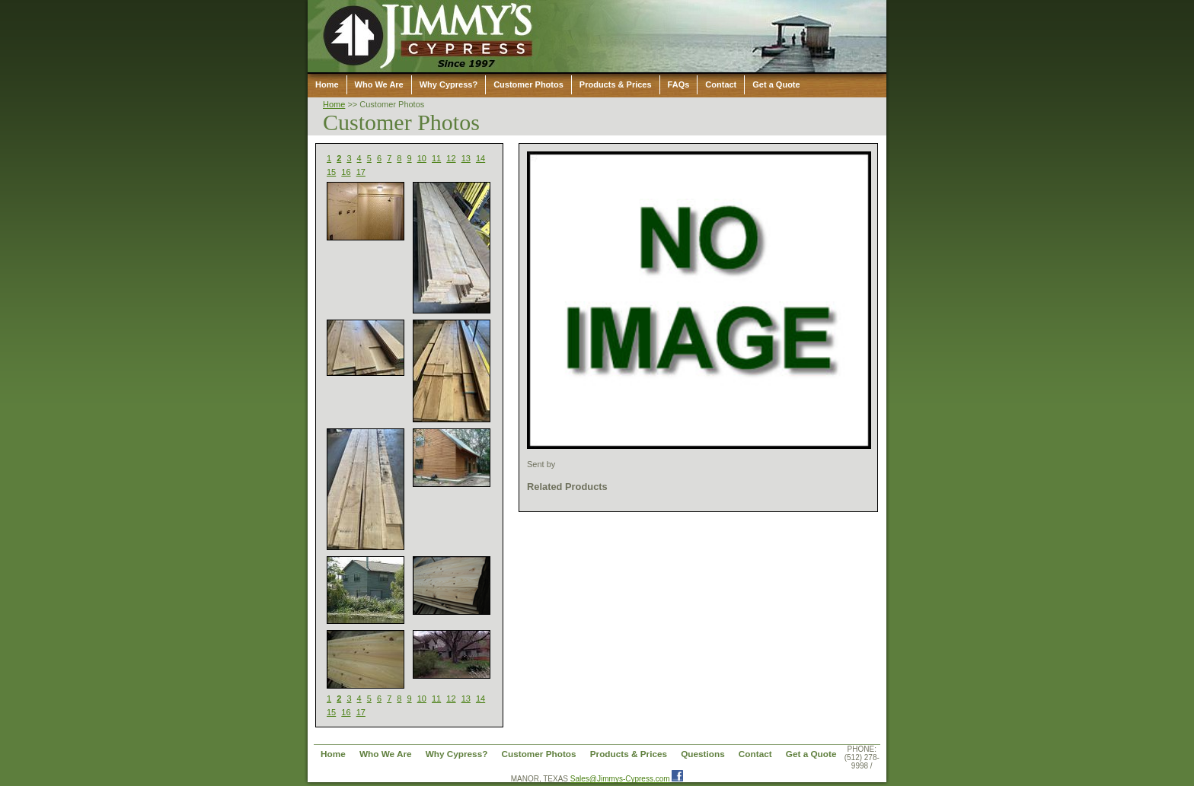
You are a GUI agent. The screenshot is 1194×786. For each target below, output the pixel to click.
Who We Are (379, 84)
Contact (720, 84)
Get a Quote (776, 84)
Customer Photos (528, 84)
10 (421, 158)
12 (450, 158)
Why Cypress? (448, 84)
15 (331, 172)
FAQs (679, 84)
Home (327, 84)
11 (436, 158)
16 (345, 172)
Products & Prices (615, 84)
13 (466, 158)
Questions (703, 754)
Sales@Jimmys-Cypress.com (620, 779)
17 (361, 172)
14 (480, 158)
